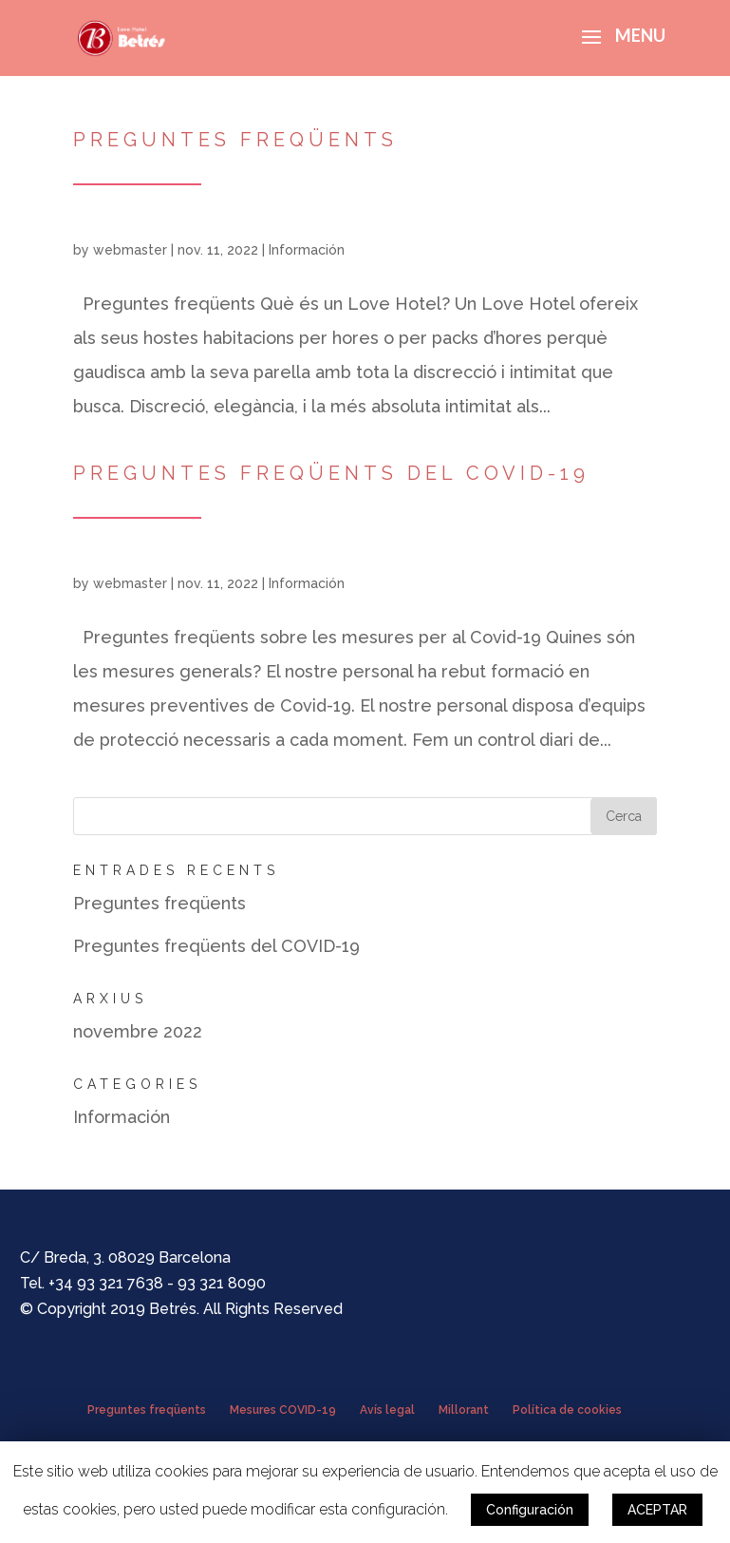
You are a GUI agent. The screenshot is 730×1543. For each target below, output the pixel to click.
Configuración (529, 1509)
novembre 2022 (137, 1031)
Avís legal (387, 1410)
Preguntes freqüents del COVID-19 (331, 473)
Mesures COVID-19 (283, 1410)
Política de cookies (567, 1410)
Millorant (464, 1410)
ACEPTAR (657, 1509)
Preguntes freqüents (235, 139)
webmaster (130, 249)
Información (307, 249)
